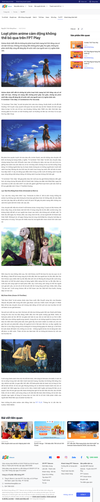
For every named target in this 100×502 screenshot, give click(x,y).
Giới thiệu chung (47, 466)
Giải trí (35, 17)
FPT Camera (84, 474)
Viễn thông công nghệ (24, 17)
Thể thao (41, 17)
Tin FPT (23, 12)
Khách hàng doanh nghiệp (23, 1)
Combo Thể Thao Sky (91, 42)
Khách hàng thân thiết (70, 17)
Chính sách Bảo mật (52, 496)
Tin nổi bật (5, 17)
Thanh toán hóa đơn (67, 471)
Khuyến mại (13, 17)
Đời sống (53, 17)
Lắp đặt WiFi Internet (87, 466)
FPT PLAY (38, 402)
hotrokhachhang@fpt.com (13, 483)
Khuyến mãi (84, 479)
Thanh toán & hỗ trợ (57, 6)
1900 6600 (94, 457)
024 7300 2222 (9, 486)
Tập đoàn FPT (46, 477)
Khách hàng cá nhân (7, 1)
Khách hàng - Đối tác (49, 471)
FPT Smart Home (85, 476)
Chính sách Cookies (15, 496)
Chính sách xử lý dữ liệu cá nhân (33, 496)
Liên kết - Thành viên (48, 469)
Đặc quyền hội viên (41, 6)
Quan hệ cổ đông (47, 474)
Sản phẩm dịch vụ (20, 6)
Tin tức (30, 6)
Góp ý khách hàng (67, 474)
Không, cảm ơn (76, 494)
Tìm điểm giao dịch (86, 482)
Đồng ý (91, 494)
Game (47, 17)
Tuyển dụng (46, 480)
